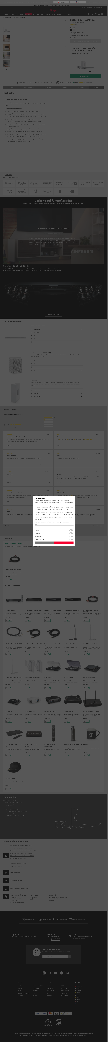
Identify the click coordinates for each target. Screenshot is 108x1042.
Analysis (37, 530)
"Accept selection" (38, 519)
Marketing (37, 533)
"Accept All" (48, 514)
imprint (36, 524)
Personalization (38, 536)
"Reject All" (47, 509)
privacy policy (65, 522)
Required (37, 527)
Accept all (64, 543)
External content (38, 539)
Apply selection (44, 543)
